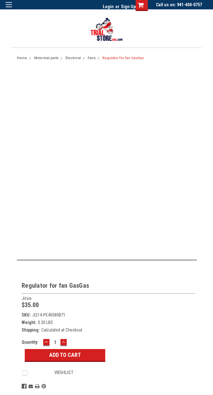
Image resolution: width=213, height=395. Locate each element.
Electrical (73, 58)
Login (108, 6)
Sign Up (128, 6)
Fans (92, 58)
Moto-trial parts (46, 58)
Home (22, 58)
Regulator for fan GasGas (123, 58)
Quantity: (30, 342)
